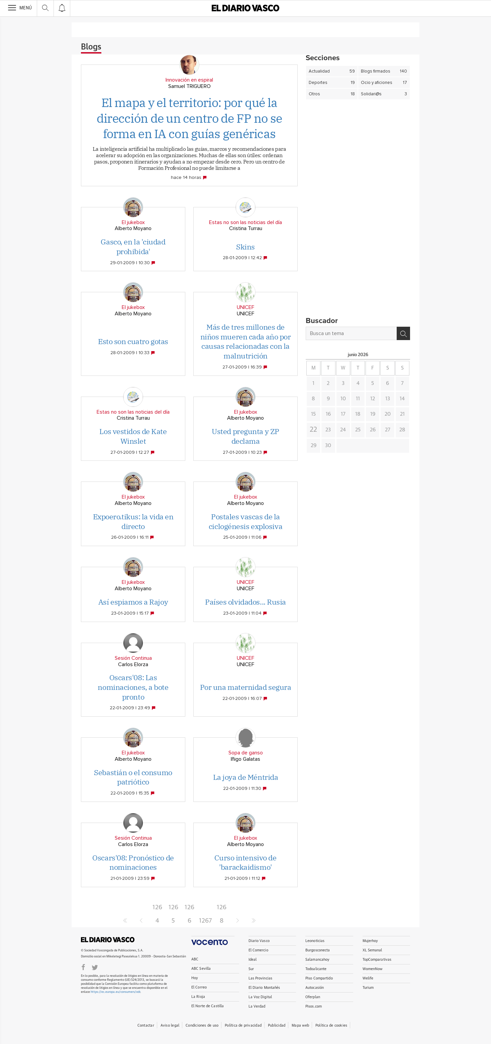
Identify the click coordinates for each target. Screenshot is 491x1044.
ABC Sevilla (201, 968)
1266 (189, 909)
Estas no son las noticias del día (245, 222)
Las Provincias (261, 978)
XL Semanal (372, 950)
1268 (221, 909)
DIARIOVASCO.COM (107, 939)
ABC (194, 959)
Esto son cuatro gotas (133, 341)
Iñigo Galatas (245, 759)
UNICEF (245, 307)
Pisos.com (313, 1006)
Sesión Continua (133, 658)
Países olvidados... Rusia (245, 602)
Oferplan (312, 997)
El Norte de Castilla (207, 1006)
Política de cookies (331, 1025)
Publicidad (276, 1025)
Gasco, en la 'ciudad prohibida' (133, 246)
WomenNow (373, 969)
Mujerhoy (370, 941)
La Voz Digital (260, 997)
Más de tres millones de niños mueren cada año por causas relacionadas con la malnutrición (245, 341)
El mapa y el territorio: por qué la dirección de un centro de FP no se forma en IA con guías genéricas (189, 118)
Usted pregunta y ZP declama (245, 436)
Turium (368, 987)
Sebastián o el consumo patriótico (133, 777)
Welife (368, 978)
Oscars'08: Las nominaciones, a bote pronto (133, 686)
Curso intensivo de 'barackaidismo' (245, 862)
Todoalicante (315, 969)
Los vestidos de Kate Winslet (133, 436)
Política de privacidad (243, 1025)
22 (313, 429)
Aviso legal (170, 1025)
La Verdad (257, 1006)
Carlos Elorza (133, 664)
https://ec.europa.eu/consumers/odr (115, 992)
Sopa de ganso (245, 752)
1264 (157, 909)
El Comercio (258, 950)
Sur (251, 969)
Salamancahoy (317, 959)
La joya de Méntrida (245, 777)
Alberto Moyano (133, 228)
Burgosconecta (317, 950)
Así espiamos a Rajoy (133, 602)
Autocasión (314, 987)
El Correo (199, 987)
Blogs (91, 47)
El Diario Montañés (264, 987)
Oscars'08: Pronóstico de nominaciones (133, 862)
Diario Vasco (259, 941)
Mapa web (300, 1025)
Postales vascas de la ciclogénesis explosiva (245, 521)
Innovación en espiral (189, 80)
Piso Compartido (319, 978)
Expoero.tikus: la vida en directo (133, 521)
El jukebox (133, 222)
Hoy (194, 978)
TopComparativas (377, 959)
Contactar (145, 1025)
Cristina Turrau (245, 228)
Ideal (253, 959)
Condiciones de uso (202, 1025)
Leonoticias (314, 941)
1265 (173, 909)
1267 (205, 921)
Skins (245, 246)
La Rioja (198, 997)
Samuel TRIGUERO (189, 86)
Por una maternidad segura (245, 687)
